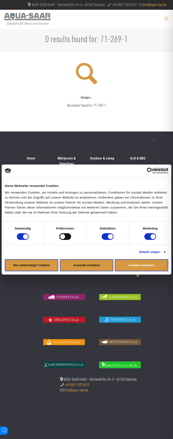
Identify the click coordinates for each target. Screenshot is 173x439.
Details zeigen (149, 252)
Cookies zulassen (142, 265)
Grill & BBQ (137, 158)
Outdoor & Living (102, 158)
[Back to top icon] (153, 140)
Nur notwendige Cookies (31, 265)
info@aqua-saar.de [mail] (154, 5)
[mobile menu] (166, 19)
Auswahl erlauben (86, 265)
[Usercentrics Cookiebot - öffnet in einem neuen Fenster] (150, 171)
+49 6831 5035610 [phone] (124, 5)
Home (31, 158)
